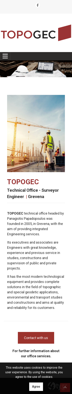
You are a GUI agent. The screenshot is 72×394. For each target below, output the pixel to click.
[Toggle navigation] (5, 56)
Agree (36, 386)
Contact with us (36, 338)
